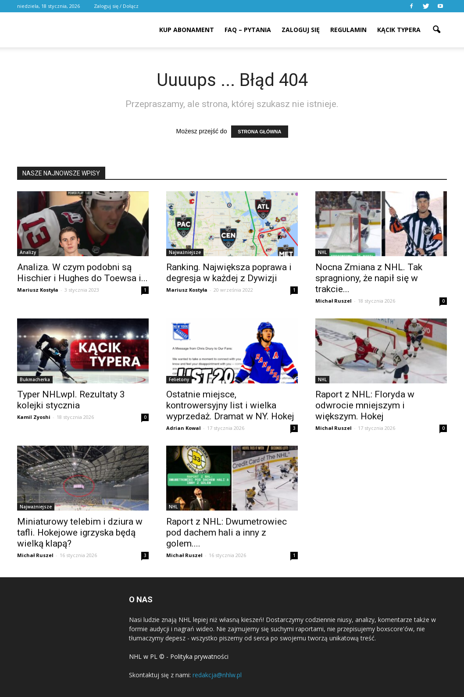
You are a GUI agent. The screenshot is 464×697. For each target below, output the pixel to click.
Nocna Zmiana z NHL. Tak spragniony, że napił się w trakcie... (368, 278)
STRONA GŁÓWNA (259, 131)
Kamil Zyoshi (33, 417)
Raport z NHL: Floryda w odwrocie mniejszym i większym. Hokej (364, 405)
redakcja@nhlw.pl (217, 675)
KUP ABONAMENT (186, 29)
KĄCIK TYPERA (399, 29)
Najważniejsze (185, 252)
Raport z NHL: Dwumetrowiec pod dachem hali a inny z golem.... (226, 532)
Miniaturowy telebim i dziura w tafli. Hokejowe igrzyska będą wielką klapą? (80, 532)
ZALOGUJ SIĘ (301, 29)
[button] (436, 23)
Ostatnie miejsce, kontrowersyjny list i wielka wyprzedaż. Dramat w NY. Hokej (230, 405)
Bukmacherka (35, 379)
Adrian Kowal (183, 428)
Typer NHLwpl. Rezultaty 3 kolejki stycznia (71, 400)
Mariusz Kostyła (37, 289)
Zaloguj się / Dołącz (116, 6)
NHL (322, 252)
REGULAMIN (348, 29)
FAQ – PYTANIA (248, 29)
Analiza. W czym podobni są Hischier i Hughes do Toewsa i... (82, 272)
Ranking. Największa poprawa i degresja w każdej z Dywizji (229, 272)
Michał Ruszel (333, 300)
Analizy (28, 252)
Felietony (179, 379)
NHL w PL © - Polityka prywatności (178, 656)
